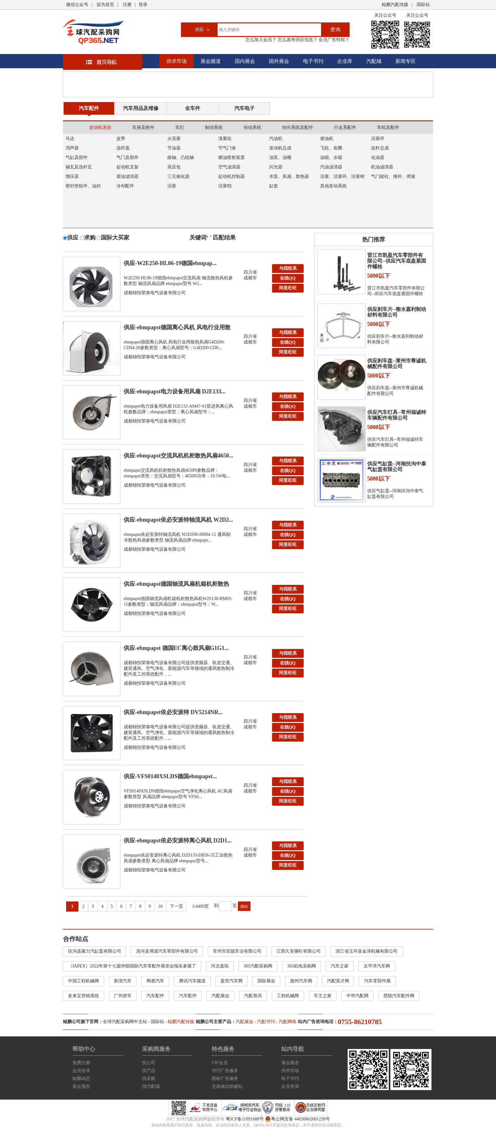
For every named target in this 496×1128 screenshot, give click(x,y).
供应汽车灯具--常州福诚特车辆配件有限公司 (396, 415)
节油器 (174, 148)
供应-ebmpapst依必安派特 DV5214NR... (173, 712)
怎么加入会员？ (260, 39)
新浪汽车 (123, 981)
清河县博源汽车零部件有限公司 (167, 951)
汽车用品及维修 (140, 108)
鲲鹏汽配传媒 (395, 4)
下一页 (176, 906)
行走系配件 (345, 127)
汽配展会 (220, 995)
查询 (335, 29)
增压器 (72, 176)
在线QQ (288, 278)
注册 (127, 4)
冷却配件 (125, 186)
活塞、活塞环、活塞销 (342, 176)
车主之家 (323, 995)
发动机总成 (280, 148)
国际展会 (266, 981)
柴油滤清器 (127, 176)
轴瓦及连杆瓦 (78, 167)
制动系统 (214, 127)
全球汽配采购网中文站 (125, 1021)
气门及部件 (127, 157)
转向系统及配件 (297, 127)
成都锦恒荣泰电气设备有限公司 (155, 292)
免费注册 (81, 1062)
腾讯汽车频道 (192, 981)
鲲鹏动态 (81, 1078)
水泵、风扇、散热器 (289, 176)
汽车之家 (340, 966)
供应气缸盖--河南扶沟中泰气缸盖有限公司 (396, 466)
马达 (69, 138)
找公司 (148, 1062)
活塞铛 (225, 186)
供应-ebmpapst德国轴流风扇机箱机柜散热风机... (176, 585)
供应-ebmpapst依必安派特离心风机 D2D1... (178, 840)
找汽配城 (151, 1086)
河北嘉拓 (220, 966)
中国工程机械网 (83, 981)
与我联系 (288, 268)
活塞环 (377, 138)
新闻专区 (405, 61)
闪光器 (275, 167)
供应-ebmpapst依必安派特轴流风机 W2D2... (178, 520)
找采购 (148, 1078)
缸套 (273, 186)
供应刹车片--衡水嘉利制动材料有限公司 (396, 312)
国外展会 (279, 61)
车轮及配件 (388, 127)
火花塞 (174, 138)
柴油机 (326, 138)
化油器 (377, 157)
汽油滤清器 (331, 167)
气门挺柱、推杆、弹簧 (393, 176)
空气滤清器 (229, 167)
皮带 (120, 138)
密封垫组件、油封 (83, 186)
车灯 (179, 127)
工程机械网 (288, 995)
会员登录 (81, 1070)
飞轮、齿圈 (331, 148)
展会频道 (211, 61)
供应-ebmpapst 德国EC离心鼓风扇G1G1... (176, 648)
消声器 (72, 148)
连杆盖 (123, 148)
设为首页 (105, 4)
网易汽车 (155, 981)
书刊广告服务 (225, 1070)
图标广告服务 (225, 1078)
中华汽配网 (357, 995)
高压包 (174, 167)
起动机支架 (127, 167)
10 (160, 906)
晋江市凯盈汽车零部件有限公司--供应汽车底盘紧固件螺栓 (396, 260)
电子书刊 (313, 61)
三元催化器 (178, 176)
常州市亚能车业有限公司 (237, 951)
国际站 (423, 4)
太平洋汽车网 (376, 966)
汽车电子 (244, 108)
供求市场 (176, 61)
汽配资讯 (253, 995)
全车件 (192, 108)
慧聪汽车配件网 (398, 995)
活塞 (171, 186)
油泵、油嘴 (280, 157)
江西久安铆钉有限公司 (298, 951)
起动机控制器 (231, 176)
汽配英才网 (338, 981)
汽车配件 (89, 108)
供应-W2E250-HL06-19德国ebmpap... (170, 263)
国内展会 (245, 61)
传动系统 (252, 127)
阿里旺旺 (288, 288)
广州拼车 (123, 995)
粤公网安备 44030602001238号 (297, 1119)
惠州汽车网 (301, 981)
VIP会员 (220, 1062)
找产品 (148, 1070)
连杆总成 (380, 148)
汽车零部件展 (377, 981)
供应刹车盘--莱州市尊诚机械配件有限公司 (396, 363)
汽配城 (373, 61)
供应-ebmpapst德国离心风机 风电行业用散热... (177, 329)
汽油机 (275, 138)
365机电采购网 (301, 966)
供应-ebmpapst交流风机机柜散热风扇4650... (178, 455)
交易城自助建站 (227, 1086)
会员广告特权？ (334, 39)
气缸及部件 (76, 157)
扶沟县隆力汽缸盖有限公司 (94, 951)
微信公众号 (77, 4)
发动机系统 (100, 127)
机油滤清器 (382, 167)
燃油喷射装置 (231, 157)
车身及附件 (143, 127)
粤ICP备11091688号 (245, 1119)
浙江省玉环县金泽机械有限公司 (367, 951)
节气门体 (227, 148)
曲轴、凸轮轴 (180, 157)
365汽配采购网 (258, 966)
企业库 (344, 61)
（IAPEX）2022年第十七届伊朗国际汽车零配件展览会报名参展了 (132, 966)
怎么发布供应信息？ (297, 39)
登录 (143, 4)
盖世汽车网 (231, 981)
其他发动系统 (333, 186)
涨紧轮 (225, 138)
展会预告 (81, 1086)
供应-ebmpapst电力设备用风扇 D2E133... (175, 391)
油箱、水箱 (331, 157)
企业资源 (290, 1086)
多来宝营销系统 (83, 995)
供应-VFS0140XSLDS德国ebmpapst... (170, 776)
